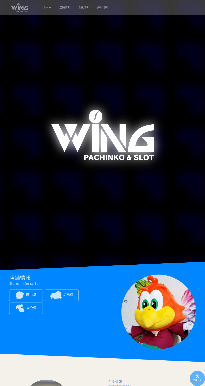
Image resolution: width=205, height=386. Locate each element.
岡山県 (27, 296)
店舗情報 (64, 7)
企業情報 (83, 7)
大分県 (27, 309)
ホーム (47, 7)
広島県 (62, 296)
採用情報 (102, 7)
